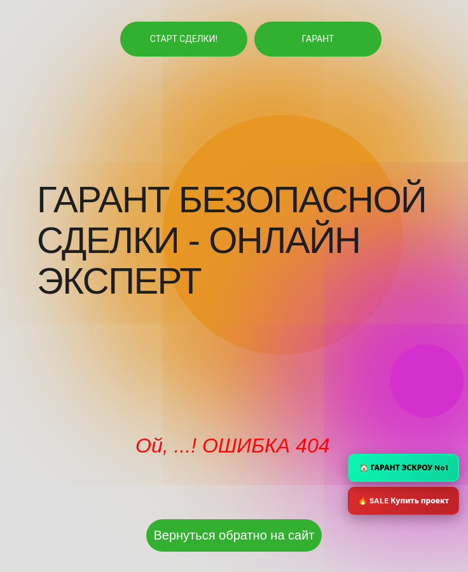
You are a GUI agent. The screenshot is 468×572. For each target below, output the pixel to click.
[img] (258, 302)
